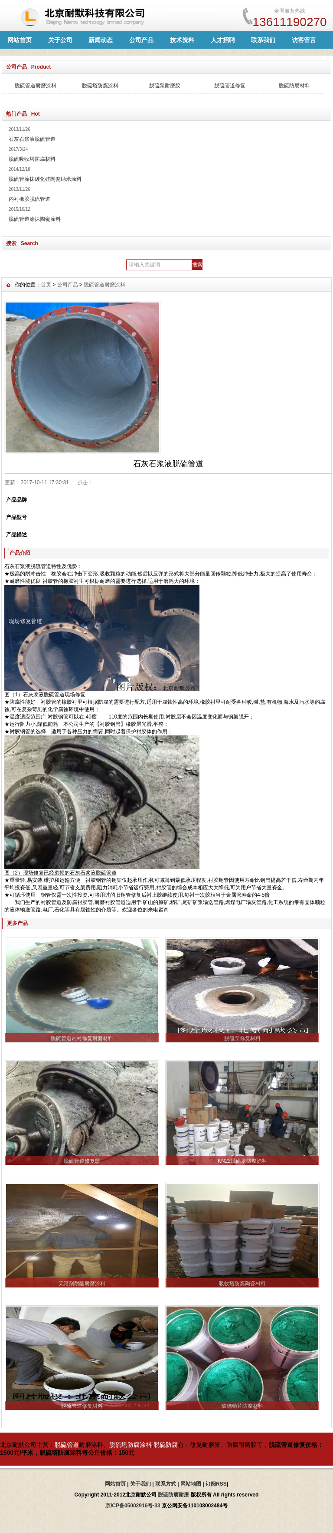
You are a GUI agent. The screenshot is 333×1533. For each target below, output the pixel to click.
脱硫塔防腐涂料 (100, 86)
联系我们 (263, 40)
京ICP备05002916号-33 (132, 1506)
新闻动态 (100, 40)
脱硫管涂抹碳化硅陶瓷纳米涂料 (45, 179)
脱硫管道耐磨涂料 (35, 86)
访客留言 (304, 40)
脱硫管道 (67, 1444)
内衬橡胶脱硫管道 (29, 199)
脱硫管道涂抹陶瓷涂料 (35, 219)
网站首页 (19, 40)
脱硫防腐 (165, 1444)
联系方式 (165, 1484)
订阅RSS (216, 1484)
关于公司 (60, 40)
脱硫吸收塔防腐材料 (32, 159)
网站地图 (190, 1484)
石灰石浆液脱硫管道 (32, 139)
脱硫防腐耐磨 (173, 1495)
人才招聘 (223, 40)
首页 (46, 285)
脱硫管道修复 (229, 86)
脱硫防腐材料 (294, 86)
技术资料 (182, 40)
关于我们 (140, 1484)
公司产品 (141, 40)
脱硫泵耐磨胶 (164, 86)
